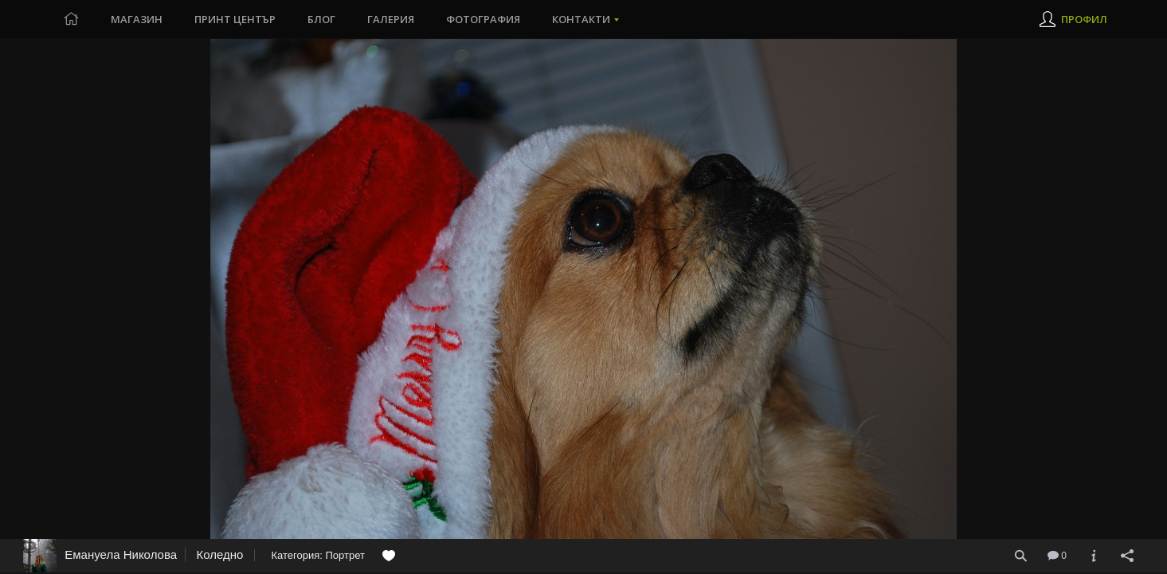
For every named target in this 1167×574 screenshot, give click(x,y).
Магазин (137, 19)
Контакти (581, 19)
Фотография (483, 19)
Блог (321, 19)
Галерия (390, 19)
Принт (235, 19)
